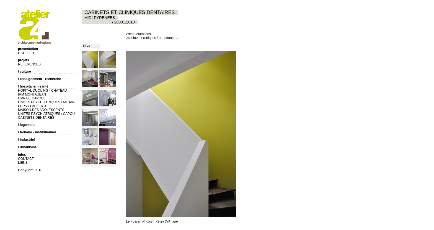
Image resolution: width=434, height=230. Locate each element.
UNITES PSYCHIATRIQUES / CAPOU (46, 114)
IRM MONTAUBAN (32, 94)
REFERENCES (29, 64)
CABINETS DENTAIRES (36, 118)
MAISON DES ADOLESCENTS (41, 110)
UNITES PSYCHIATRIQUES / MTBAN (46, 102)
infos (86, 45)
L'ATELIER (26, 53)
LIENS (23, 163)
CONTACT (26, 159)
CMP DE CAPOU (30, 98)
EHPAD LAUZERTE (32, 106)
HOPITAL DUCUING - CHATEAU (42, 90)
